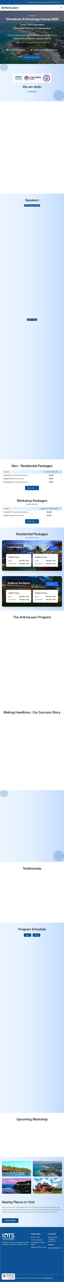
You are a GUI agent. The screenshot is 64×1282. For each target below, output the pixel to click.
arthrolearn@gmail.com (55, 1248)
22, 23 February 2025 (16, 50)
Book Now (52, 584)
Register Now (32, 488)
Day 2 (36, 935)
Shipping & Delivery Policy (39, 1247)
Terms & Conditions (37, 1240)
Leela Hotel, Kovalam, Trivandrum (44, 50)
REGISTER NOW (32, 57)
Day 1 (27, 935)
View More (10, 1221)
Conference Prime (47, 1278)
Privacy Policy (35, 1237)
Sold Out (53, 548)
